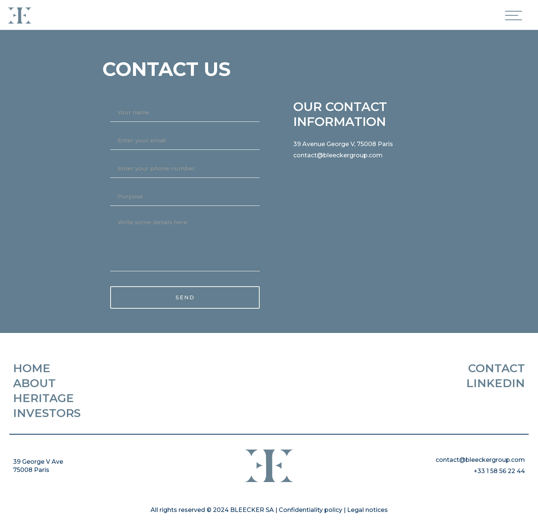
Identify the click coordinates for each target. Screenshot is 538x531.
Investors (47, 413)
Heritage (43, 398)
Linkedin (495, 383)
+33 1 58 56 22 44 (499, 471)
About (34, 383)
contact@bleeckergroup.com (338, 155)
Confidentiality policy (310, 509)
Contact (496, 368)
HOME (31, 368)
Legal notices (367, 509)
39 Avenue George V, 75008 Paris (343, 144)
